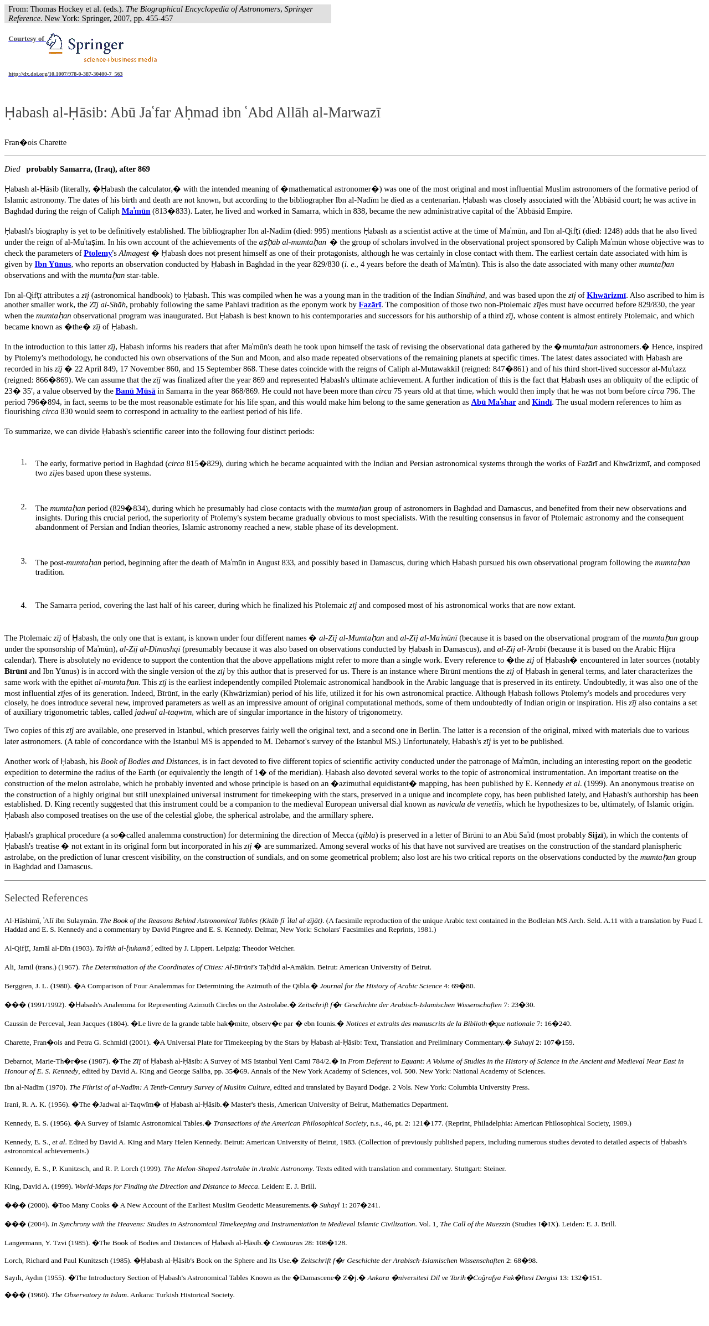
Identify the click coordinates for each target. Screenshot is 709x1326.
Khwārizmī (606, 295)
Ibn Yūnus (53, 264)
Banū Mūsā (136, 390)
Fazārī (369, 304)
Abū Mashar (493, 402)
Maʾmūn (136, 211)
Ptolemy (98, 253)
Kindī (542, 402)
